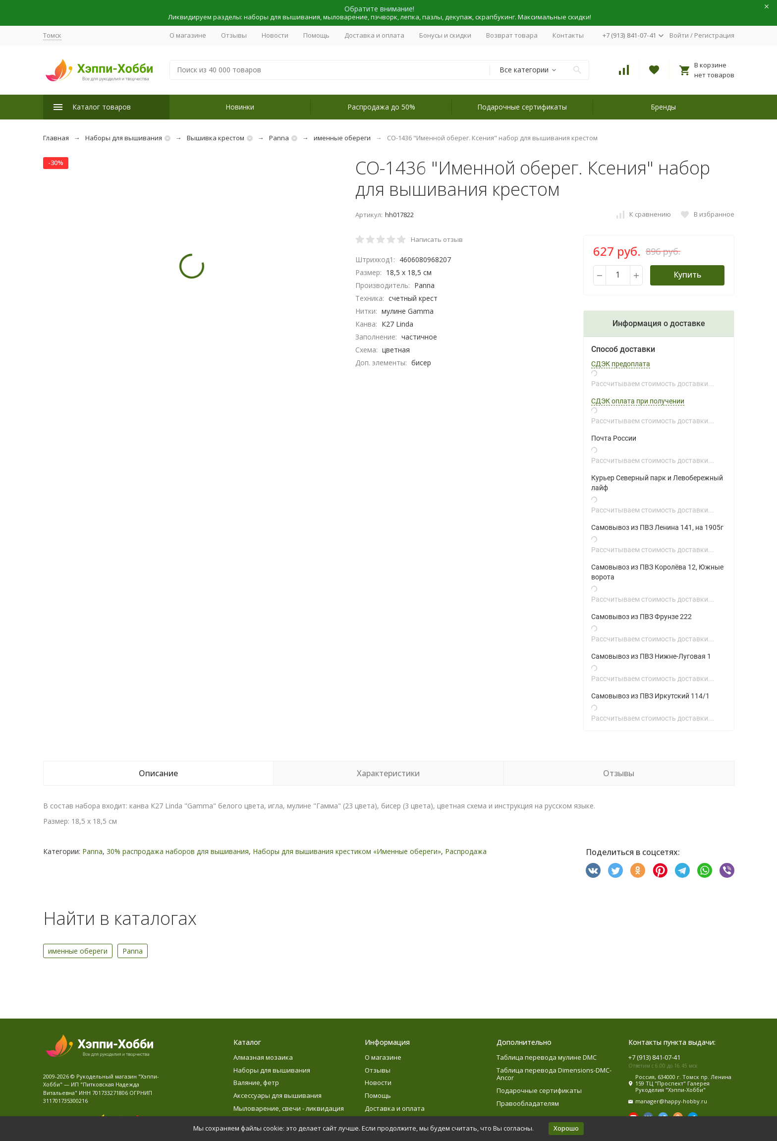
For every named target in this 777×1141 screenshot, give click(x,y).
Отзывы (234, 35)
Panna (279, 137)
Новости (275, 35)
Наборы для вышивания (123, 137)
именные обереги (342, 137)
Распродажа (466, 851)
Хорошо (566, 1128)
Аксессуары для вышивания (277, 1095)
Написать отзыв (437, 239)
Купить (687, 274)
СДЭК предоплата (620, 364)
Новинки (239, 107)
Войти (679, 35)
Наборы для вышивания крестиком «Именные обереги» (347, 851)
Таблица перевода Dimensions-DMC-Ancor (554, 1074)
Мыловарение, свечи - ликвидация (288, 1108)
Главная (56, 137)
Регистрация (714, 35)
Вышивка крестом (215, 137)
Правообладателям (528, 1103)
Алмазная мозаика (263, 1057)
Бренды (663, 107)
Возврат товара (512, 35)
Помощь (316, 35)
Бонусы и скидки (445, 35)
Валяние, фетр (256, 1082)
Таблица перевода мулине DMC (547, 1057)
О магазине (187, 35)
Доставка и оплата (374, 35)
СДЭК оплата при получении (637, 401)
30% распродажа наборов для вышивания (178, 851)
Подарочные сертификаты (522, 107)
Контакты (568, 35)
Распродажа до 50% (381, 107)
